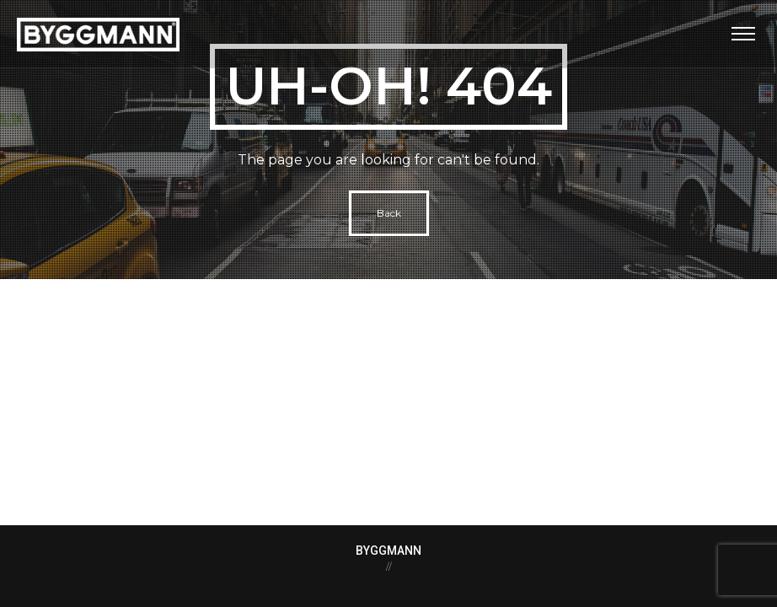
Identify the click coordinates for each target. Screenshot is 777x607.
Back (389, 213)
